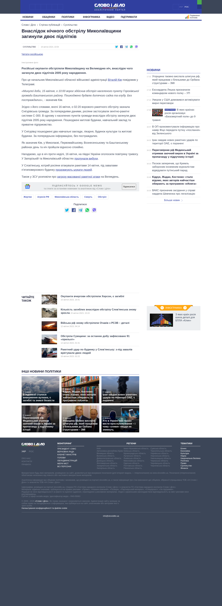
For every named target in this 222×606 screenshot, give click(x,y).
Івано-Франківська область (136, 534)
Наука (183, 542)
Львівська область (132, 544)
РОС (187, 7)
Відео (110, 17)
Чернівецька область (160, 549)
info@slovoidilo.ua (111, 602)
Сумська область (158, 534)
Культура (185, 539)
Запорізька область (106, 554)
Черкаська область (159, 547)
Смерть (88, 283)
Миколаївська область (67, 283)
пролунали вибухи (86, 244)
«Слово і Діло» (41, 587)
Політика (185, 547)
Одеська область (132, 549)
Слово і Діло (29, 25)
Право (183, 549)
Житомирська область (107, 549)
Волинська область (106, 542)
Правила (26, 550)
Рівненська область (133, 554)
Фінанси (184, 554)
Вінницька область (105, 539)
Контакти (27, 547)
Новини (29, 17)
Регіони (131, 529)
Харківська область (159, 539)
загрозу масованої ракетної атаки (78, 262)
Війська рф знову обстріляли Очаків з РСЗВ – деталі (95, 410)
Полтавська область (133, 551)
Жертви (28, 283)
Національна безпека (190, 544)
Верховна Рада (65, 537)
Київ (99, 534)
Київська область (132, 537)
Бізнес (183, 534)
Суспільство (70, 25)
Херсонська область (159, 542)
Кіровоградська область (135, 539)
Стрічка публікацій (49, 25)
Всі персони (64, 552)
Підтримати (129, 17)
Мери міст (62, 549)
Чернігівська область (160, 551)
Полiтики (69, 17)
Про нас (26, 544)
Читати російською (32, 54)
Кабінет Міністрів (66, 541)
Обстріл (102, 283)
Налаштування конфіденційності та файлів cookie (44, 594)
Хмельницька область (160, 544)
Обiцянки (48, 17)
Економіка (185, 537)
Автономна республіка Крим (110, 537)
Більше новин (173, 200)
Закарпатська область (107, 551)
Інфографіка (91, 17)
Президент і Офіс (66, 535)
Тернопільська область (161, 537)
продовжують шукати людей (74, 255)
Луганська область (132, 542)
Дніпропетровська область (109, 544)
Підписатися (129, 273)
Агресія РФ (43, 283)
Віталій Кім (115, 165)
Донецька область (105, 547)
